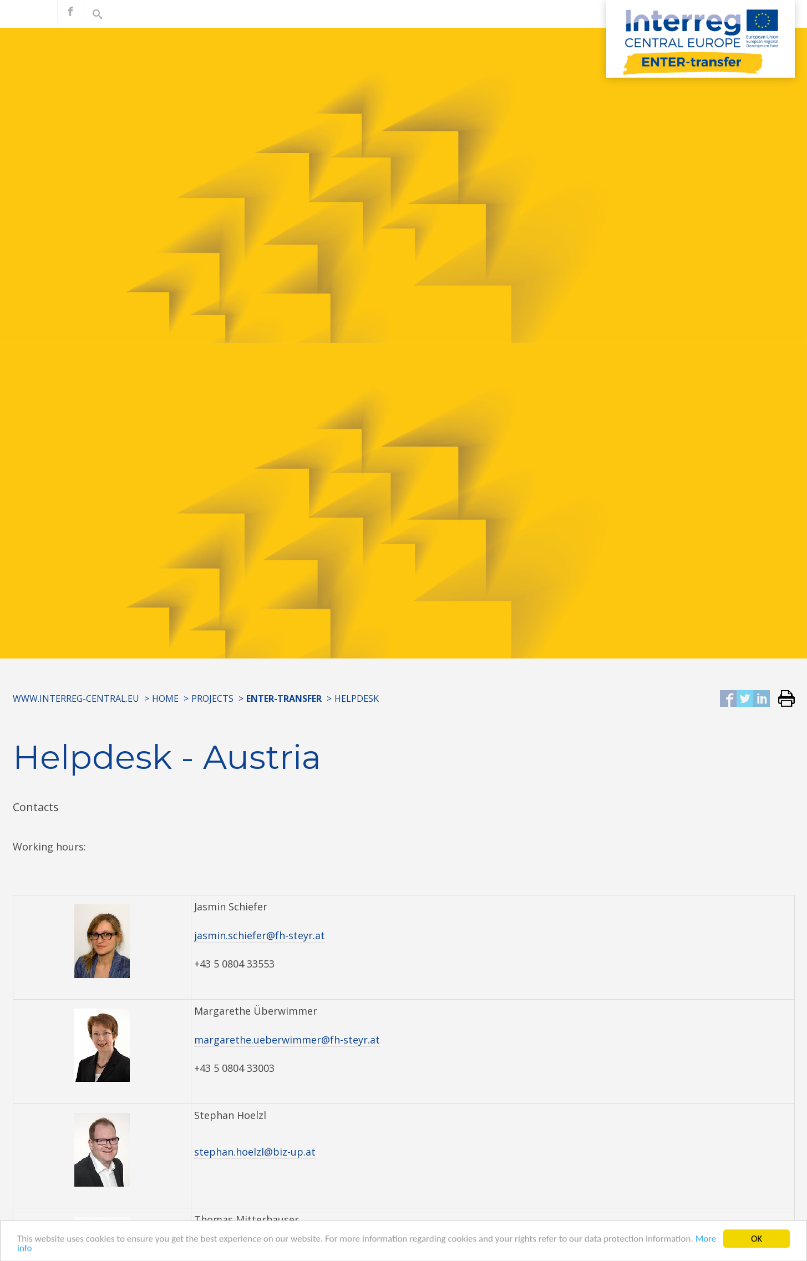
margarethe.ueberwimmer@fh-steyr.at (287, 1039)
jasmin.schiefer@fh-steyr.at (259, 935)
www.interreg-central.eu (76, 698)
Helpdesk (356, 698)
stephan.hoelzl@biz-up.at (255, 1151)
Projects (212, 698)
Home (165, 698)
